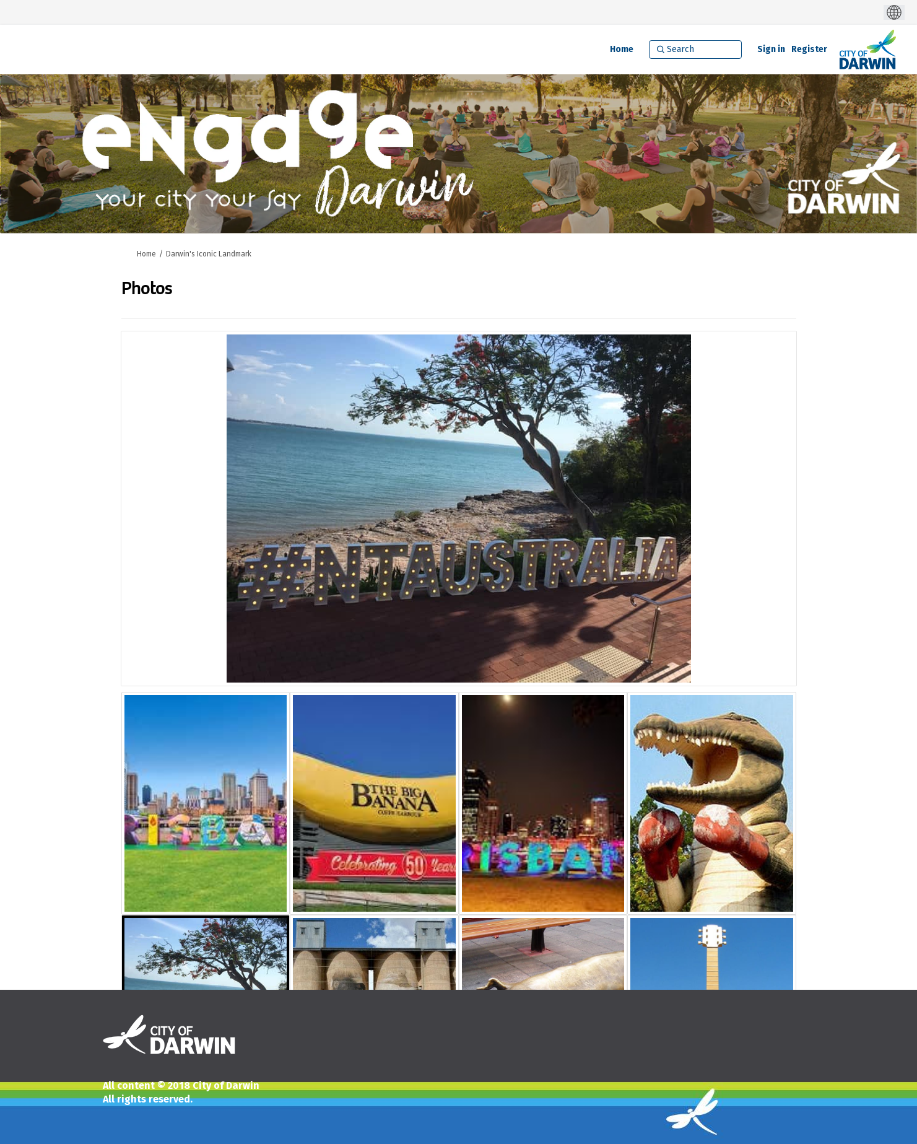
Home (146, 254)
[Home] (622, 49)
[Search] (695, 49)
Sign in (771, 49)
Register (809, 49)
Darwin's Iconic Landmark (208, 254)
